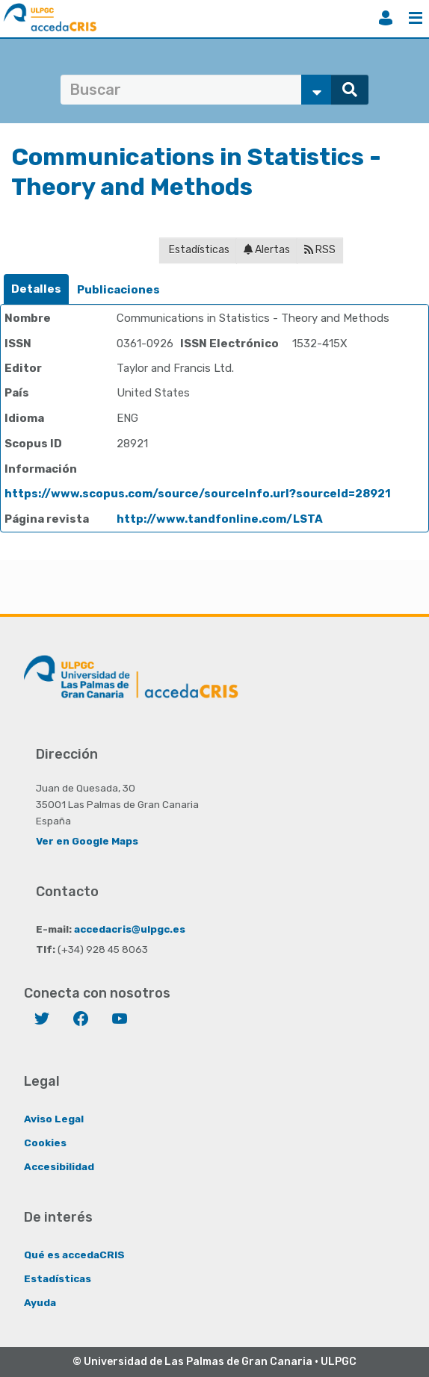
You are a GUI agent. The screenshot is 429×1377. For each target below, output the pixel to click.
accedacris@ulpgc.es (129, 929)
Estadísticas (198, 249)
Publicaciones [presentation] (118, 289)
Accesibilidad (59, 1166)
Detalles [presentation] (36, 289)
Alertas (267, 249)
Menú (416, 18)
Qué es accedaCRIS (74, 1255)
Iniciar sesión (386, 18)
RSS (320, 249)
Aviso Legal (54, 1119)
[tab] (36, 289)
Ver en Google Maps (87, 841)
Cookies (45, 1142)
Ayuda (40, 1302)
